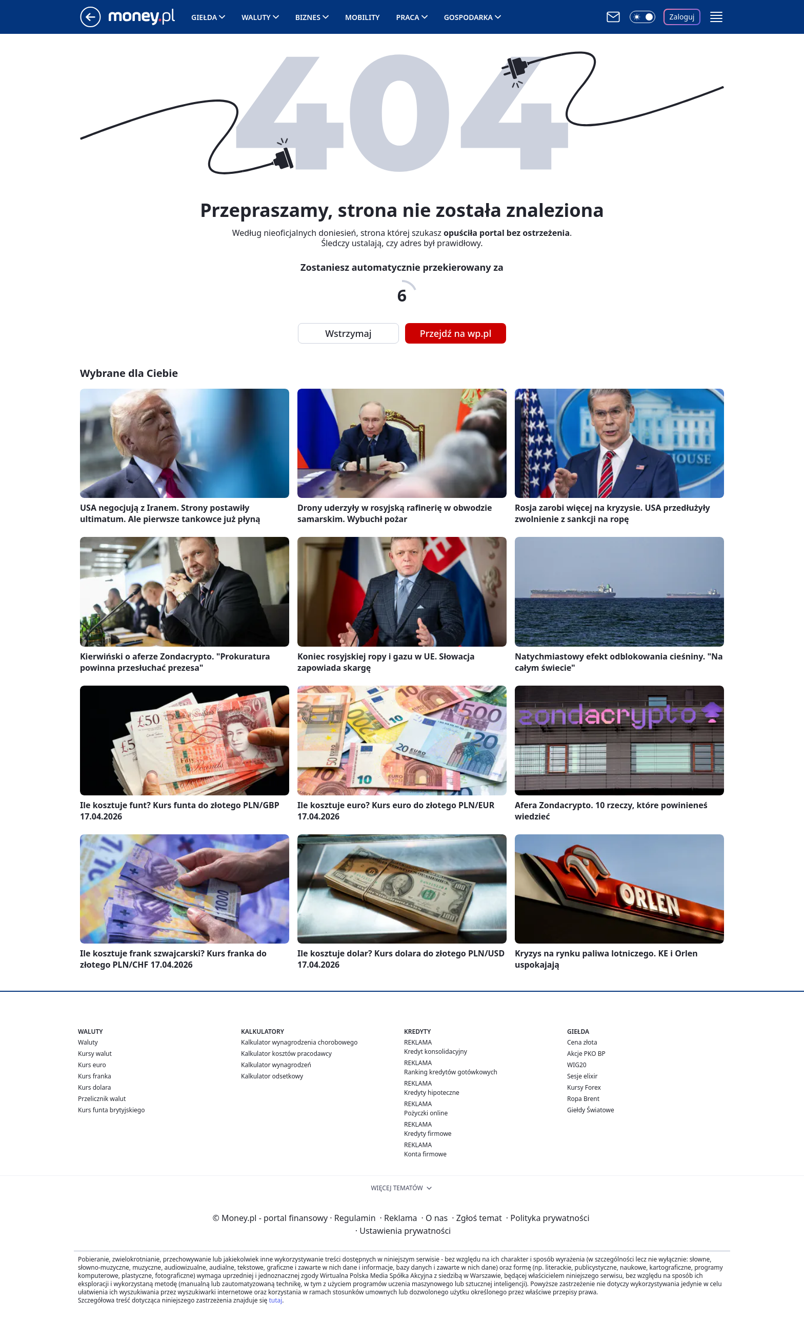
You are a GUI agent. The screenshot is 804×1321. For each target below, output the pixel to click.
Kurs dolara (94, 1087)
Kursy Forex (584, 1087)
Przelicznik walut (102, 1098)
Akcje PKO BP (586, 1053)
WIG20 (577, 1064)
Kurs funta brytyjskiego (111, 1110)
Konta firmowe (425, 1154)
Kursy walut (95, 1053)
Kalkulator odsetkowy (272, 1076)
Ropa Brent (583, 1098)
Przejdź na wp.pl (456, 333)
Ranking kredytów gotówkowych (450, 1072)
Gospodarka (468, 17)
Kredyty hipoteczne (431, 1092)
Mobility (362, 17)
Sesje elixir (582, 1076)
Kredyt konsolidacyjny (435, 1051)
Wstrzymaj (348, 333)
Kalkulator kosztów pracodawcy (286, 1053)
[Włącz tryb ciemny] (642, 17)
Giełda (204, 17)
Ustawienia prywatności (403, 1230)
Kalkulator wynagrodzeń (276, 1064)
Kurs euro (92, 1064)
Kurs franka (94, 1076)
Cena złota (582, 1042)
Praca (407, 17)
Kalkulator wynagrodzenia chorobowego (299, 1042)
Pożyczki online (426, 1113)
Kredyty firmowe (428, 1133)
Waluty (256, 17)
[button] (716, 17)
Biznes (307, 17)
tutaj (275, 1300)
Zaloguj (682, 17)
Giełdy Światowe (590, 1110)
